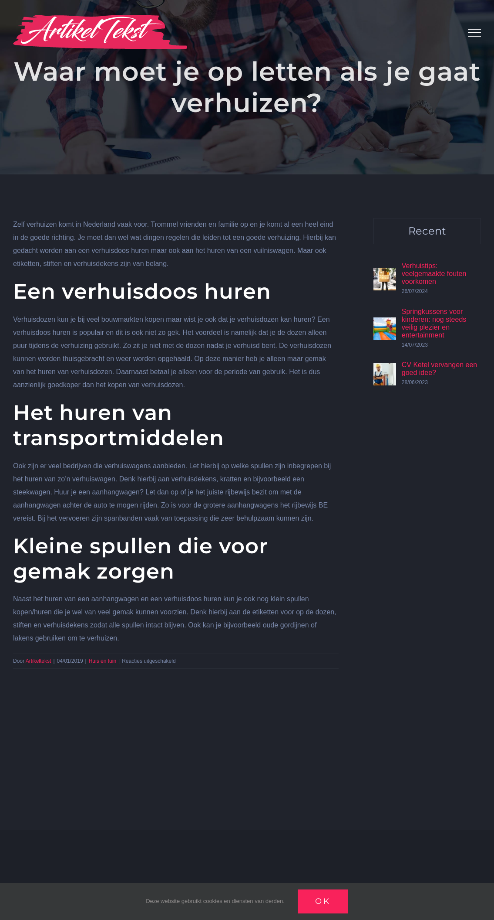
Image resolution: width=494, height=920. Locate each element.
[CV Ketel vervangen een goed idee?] (384, 369)
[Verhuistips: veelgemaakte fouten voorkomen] (384, 274)
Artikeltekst (38, 661)
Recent (427, 231)
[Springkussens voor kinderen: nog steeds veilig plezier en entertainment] (384, 323)
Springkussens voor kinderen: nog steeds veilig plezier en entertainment (434, 323)
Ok (323, 901)
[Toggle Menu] (474, 33)
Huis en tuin (102, 661)
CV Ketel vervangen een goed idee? (439, 368)
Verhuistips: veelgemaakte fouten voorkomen (434, 273)
